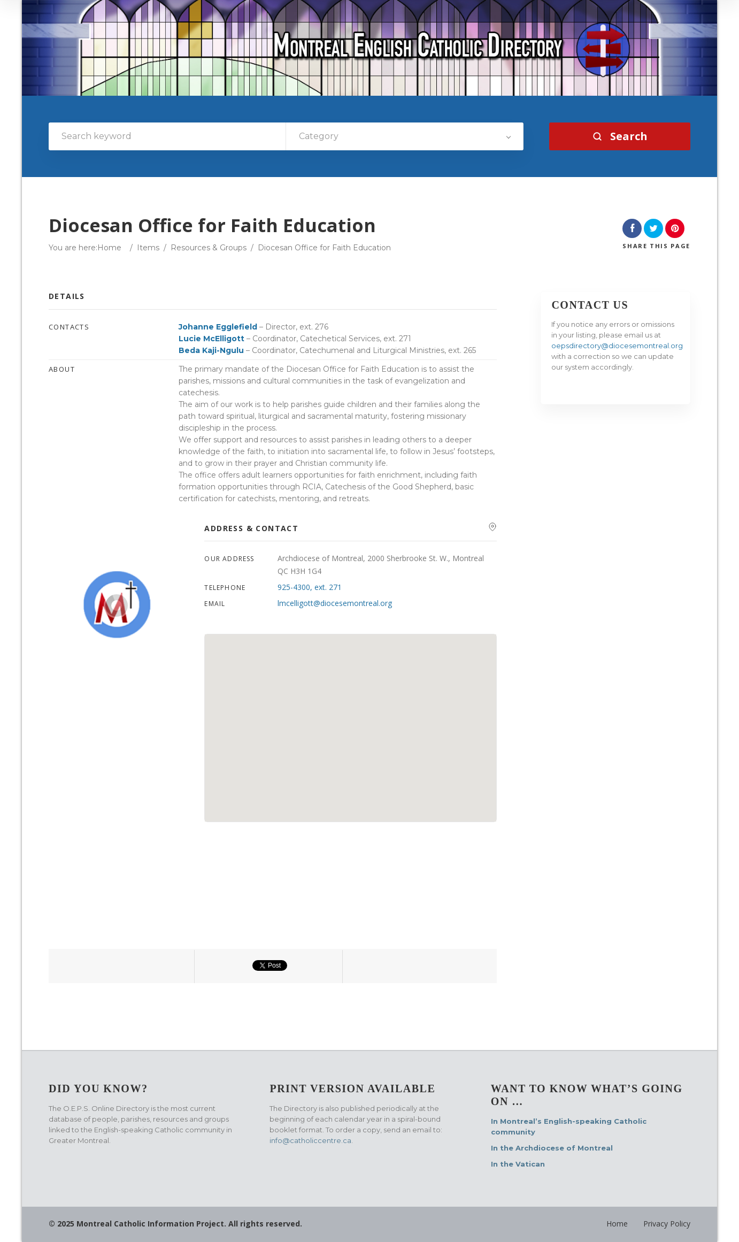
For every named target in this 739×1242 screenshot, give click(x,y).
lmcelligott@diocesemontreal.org (335, 603)
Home (109, 247)
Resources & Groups (209, 247)
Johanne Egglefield (218, 327)
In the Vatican (518, 1164)
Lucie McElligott (211, 338)
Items (148, 247)
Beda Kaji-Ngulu (211, 350)
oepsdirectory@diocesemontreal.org (617, 345)
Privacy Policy (666, 1223)
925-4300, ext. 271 (310, 587)
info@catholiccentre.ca (310, 1140)
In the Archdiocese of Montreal (552, 1148)
